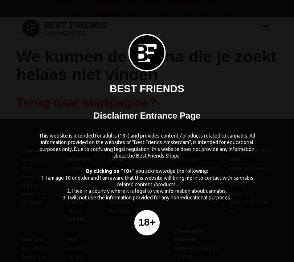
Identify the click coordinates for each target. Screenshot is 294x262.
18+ (147, 222)
